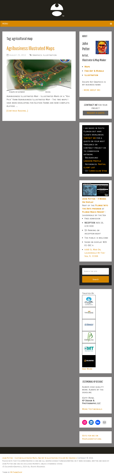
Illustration (50, 55)
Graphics (37, 55)
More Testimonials (92, 409)
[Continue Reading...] (17, 110)
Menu (5, 23)
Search (96, 279)
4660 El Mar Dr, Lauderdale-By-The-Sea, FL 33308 (94, 252)
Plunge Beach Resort (93, 212)
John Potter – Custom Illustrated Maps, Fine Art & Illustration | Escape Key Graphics (39, 458)
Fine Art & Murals (94, 71)
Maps (87, 66)
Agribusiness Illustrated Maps (31, 48)
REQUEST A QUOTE (95, 113)
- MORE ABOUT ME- (91, 90)
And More (87, 369)
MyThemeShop (16, 472)
